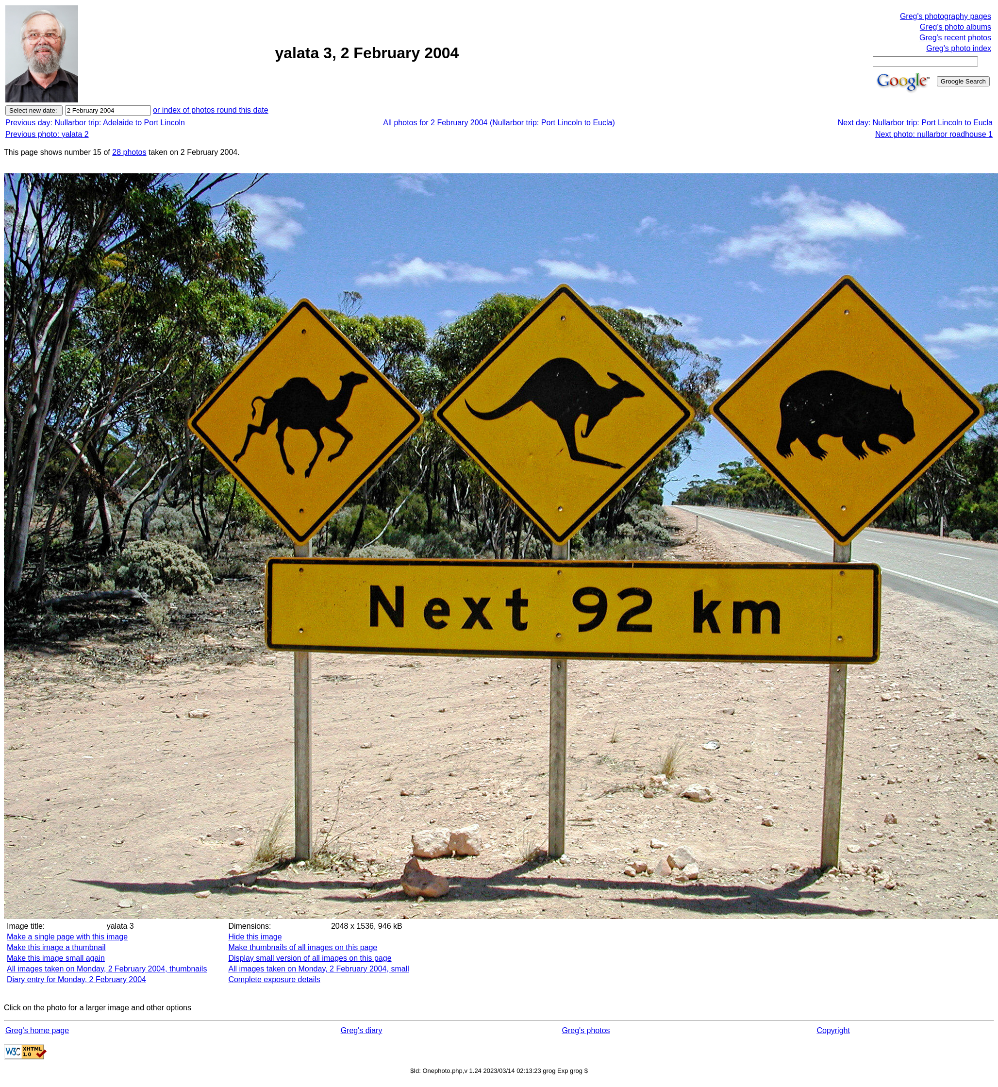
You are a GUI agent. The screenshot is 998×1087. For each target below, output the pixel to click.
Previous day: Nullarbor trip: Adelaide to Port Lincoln (95, 122)
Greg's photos (586, 1030)
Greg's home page (37, 1030)
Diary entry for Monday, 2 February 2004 (76, 979)
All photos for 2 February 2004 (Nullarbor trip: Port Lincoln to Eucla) (499, 122)
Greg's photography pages (945, 16)
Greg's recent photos (955, 37)
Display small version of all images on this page (309, 958)
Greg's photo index (958, 48)
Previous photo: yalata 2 (47, 134)
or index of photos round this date (210, 110)
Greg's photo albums (955, 27)
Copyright (832, 1030)
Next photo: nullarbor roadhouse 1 (934, 134)
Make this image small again (56, 958)
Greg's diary (362, 1030)
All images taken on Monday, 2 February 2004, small (318, 969)
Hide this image (255, 937)
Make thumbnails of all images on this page (302, 947)
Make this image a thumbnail (56, 947)
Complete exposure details (274, 979)
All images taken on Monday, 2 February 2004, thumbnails (107, 969)
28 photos (129, 152)
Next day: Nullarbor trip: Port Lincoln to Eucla (915, 122)
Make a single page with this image (67, 937)
